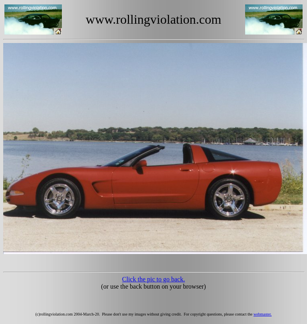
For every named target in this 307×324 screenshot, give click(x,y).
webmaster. (263, 314)
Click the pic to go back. (153, 279)
